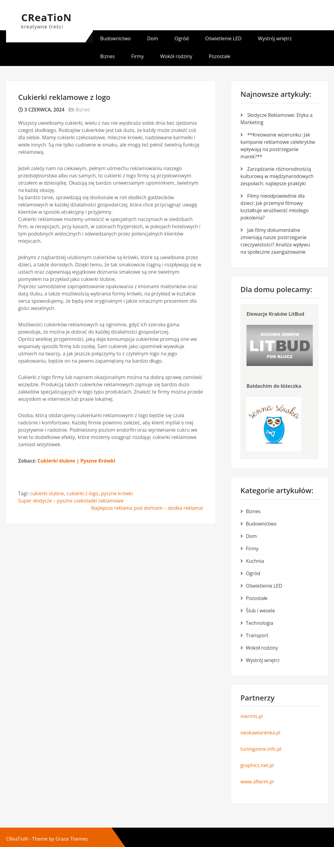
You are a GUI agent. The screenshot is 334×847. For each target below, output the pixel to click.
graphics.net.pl (257, 765)
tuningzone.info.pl (260, 749)
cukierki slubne (47, 493)
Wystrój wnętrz (275, 38)
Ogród (181, 38)
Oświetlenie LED (223, 38)
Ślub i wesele (260, 610)
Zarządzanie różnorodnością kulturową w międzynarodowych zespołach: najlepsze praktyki (276, 176)
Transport (257, 635)
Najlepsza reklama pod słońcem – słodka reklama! (147, 508)
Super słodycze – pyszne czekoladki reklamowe (71, 500)
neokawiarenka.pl (260, 732)
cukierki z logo (82, 493)
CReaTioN (46, 17)
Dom (152, 38)
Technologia (259, 623)
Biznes (107, 56)
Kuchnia (255, 561)
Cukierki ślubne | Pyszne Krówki (76, 460)
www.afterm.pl (257, 781)
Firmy (137, 56)
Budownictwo (115, 38)
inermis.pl (251, 716)
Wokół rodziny (176, 56)
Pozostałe (219, 56)
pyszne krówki (117, 493)
